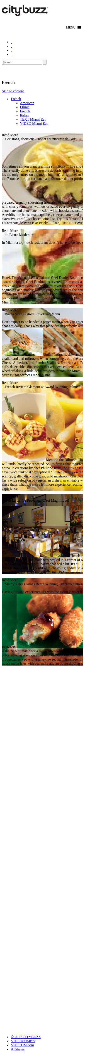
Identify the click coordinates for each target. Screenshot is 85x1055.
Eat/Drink (13, 72)
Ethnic (24, 107)
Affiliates (17, 1049)
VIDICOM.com (22, 1045)
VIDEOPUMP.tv (23, 1041)
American (27, 103)
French (16, 99)
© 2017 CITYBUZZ (26, 1037)
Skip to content (13, 91)
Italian (24, 115)
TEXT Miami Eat (33, 119)
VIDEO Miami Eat (34, 123)
